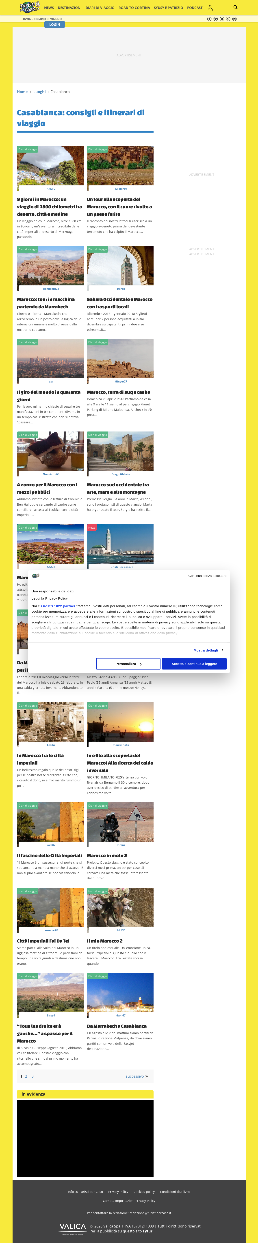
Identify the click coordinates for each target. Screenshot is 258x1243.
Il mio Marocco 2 (105, 940)
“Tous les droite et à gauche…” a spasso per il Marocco (45, 1033)
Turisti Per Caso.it (121, 567)
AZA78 (51, 567)
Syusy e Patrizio (154, 7)
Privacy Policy (118, 1192)
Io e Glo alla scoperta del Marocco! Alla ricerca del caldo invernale (120, 763)
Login (207, 7)
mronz (121, 845)
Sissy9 (51, 1015)
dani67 (121, 1015)
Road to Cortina (125, 7)
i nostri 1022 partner (58, 606)
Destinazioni (71, 7)
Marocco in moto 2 (107, 855)
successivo (135, 1076)
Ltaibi (51, 745)
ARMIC (51, 189)
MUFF (121, 930)
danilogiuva (51, 289)
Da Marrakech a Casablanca (117, 1026)
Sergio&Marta (121, 474)
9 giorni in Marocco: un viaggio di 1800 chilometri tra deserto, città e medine (49, 206)
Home (22, 91)
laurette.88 (51, 930)
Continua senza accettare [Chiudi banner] (207, 576)
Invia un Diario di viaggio (42, 19)
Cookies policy (144, 1192)
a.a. (51, 381)
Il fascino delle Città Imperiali (49, 855)
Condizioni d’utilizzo (175, 1192)
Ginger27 (121, 381)
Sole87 (51, 845)
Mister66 (121, 189)
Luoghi (39, 91)
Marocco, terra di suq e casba (118, 392)
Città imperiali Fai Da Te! (43, 940)
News (54, 7)
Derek (121, 289)
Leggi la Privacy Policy (50, 598)
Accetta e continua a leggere (194, 664)
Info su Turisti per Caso (85, 1192)
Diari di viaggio (97, 7)
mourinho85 (121, 745)
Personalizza (128, 664)
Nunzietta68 (51, 474)
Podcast (176, 7)
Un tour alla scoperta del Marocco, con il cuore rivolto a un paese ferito (119, 206)
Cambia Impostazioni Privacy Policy (129, 1201)
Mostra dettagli (206, 650)
